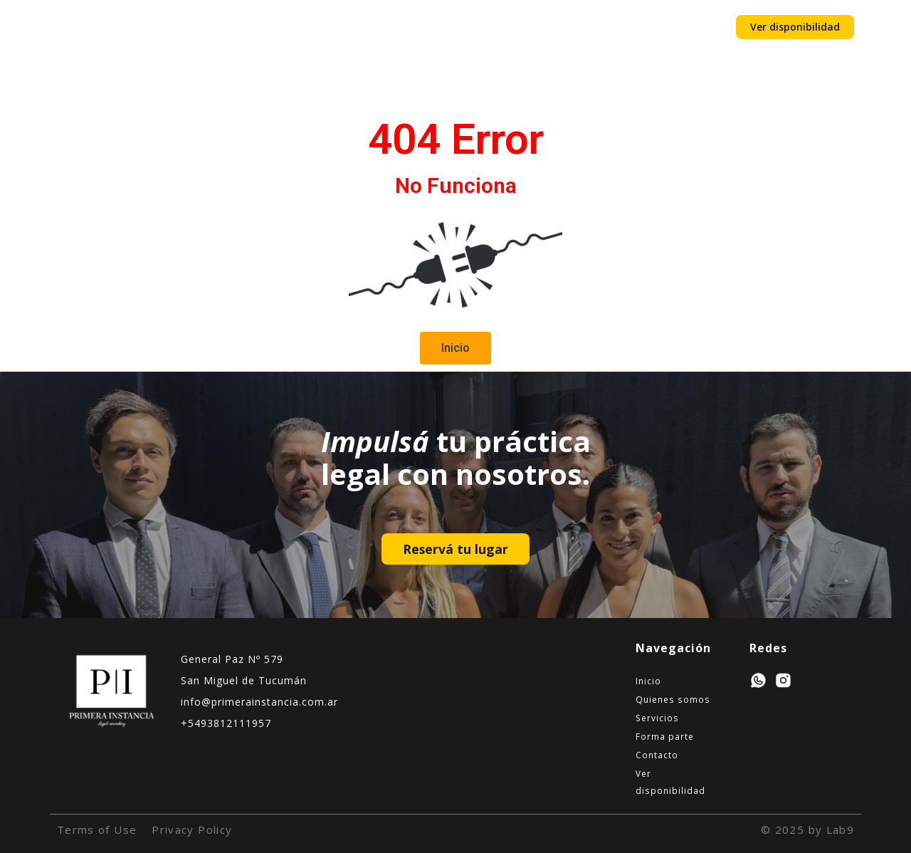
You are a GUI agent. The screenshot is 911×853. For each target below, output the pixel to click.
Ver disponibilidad (670, 781)
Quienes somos (287, 26)
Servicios (379, 26)
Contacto (542, 26)
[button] (455, 348)
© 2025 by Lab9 (807, 829)
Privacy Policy (192, 829)
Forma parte (461, 26)
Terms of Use (97, 829)
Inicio (206, 26)
